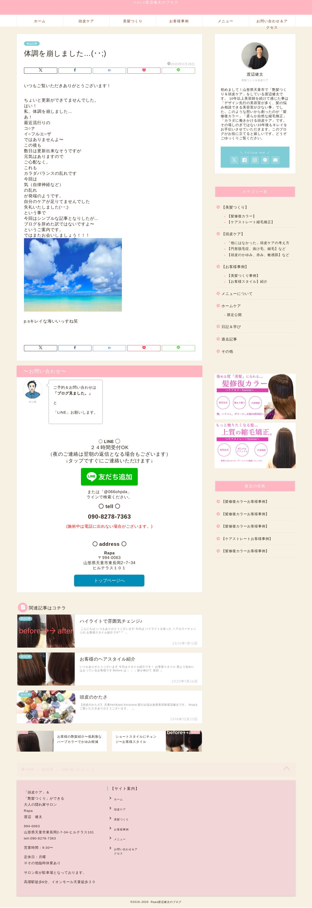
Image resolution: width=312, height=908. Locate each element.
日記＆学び (231, 327)
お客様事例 (179, 21)
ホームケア (231, 306)
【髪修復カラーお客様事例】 (245, 501)
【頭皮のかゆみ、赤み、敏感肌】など (258, 255)
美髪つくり (133, 21)
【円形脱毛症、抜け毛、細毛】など (256, 249)
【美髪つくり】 (235, 207)
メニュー (225, 21)
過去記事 (31, 43)
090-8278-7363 (109, 516)
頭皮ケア (86, 21)
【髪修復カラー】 (241, 216)
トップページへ (109, 580)
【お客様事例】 (235, 267)
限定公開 (234, 315)
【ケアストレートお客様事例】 (247, 539)
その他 (227, 351)
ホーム (40, 21)
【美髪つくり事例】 (243, 276)
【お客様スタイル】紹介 (247, 281)
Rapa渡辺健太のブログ (156, 2)
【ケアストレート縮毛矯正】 (251, 222)
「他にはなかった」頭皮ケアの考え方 (258, 243)
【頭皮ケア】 (233, 234)
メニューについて (237, 293)
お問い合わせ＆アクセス (272, 22)
